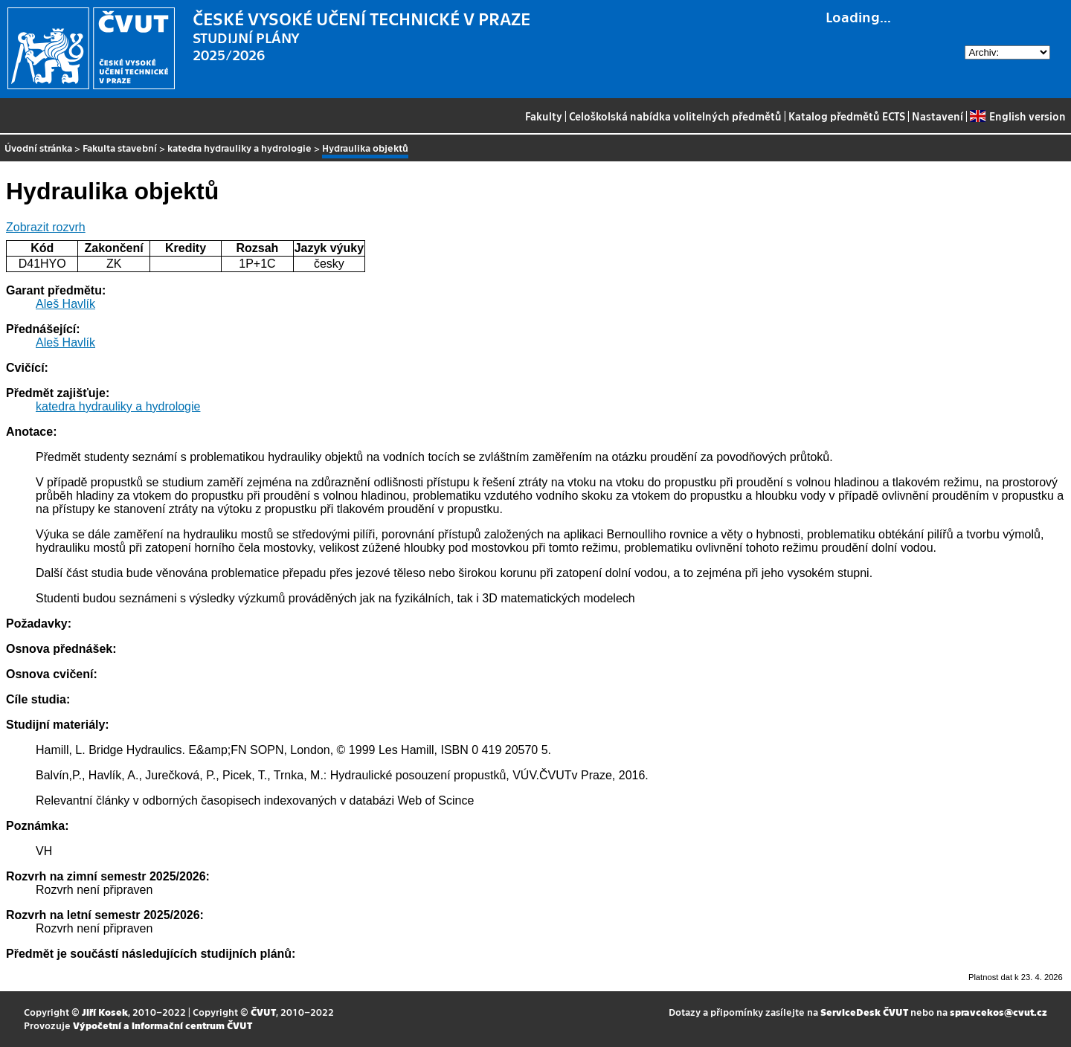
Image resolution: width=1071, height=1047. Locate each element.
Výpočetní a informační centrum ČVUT (162, 1025)
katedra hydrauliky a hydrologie (239, 147)
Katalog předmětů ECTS (846, 116)
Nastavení (937, 116)
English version (1017, 116)
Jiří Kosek (105, 1011)
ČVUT (263, 1011)
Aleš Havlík (65, 303)
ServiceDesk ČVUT (864, 1011)
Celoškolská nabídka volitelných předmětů (675, 116)
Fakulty (543, 116)
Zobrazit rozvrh (46, 227)
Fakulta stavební (120, 147)
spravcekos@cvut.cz (998, 1011)
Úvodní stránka (38, 147)
